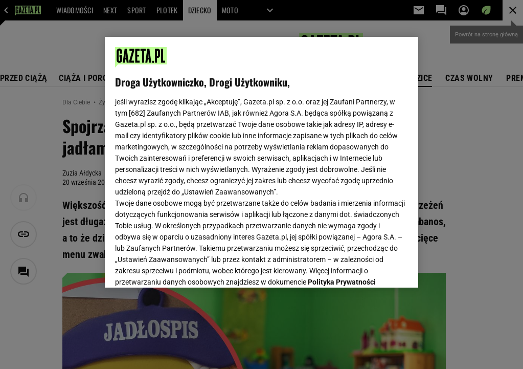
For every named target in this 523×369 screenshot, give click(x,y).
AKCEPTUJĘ (373, 268)
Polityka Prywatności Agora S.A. (203, 163)
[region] (262, 162)
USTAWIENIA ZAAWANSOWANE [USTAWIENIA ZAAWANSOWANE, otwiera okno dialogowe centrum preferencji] (182, 267)
